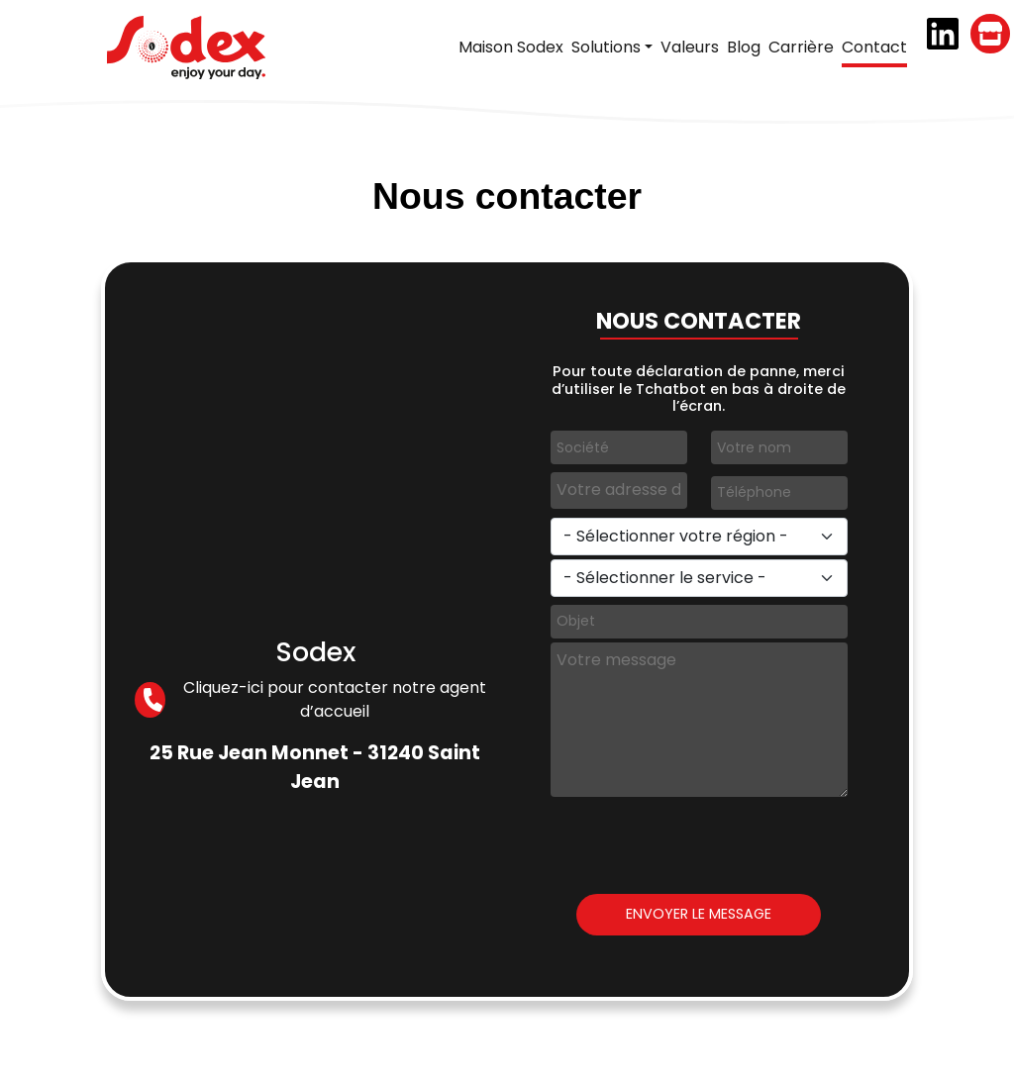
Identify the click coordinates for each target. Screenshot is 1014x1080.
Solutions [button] (606, 47)
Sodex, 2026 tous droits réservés (409, 1051)
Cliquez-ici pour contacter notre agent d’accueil (310, 699)
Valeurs (689, 47)
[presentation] (701, 839)
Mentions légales (586, 1051)
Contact (874, 47)
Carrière (801, 47)
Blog (743, 47)
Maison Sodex (510, 47)
